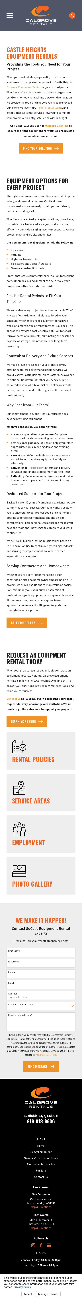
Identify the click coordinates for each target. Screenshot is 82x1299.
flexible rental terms (49, 107)
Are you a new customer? (22, 1004)
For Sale (41, 1170)
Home (41, 1145)
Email (11, 983)
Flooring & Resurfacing (41, 1164)
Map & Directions (41, 1207)
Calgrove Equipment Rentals (24, 87)
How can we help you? (20, 1015)
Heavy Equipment (41, 1152)
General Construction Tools (41, 1158)
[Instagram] (33, 1245)
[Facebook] (41, 1245)
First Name (14, 950)
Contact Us (41, 1177)
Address (12, 993)
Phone (11, 972)
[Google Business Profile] (49, 1245)
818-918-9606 (41, 1121)
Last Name (13, 961)
